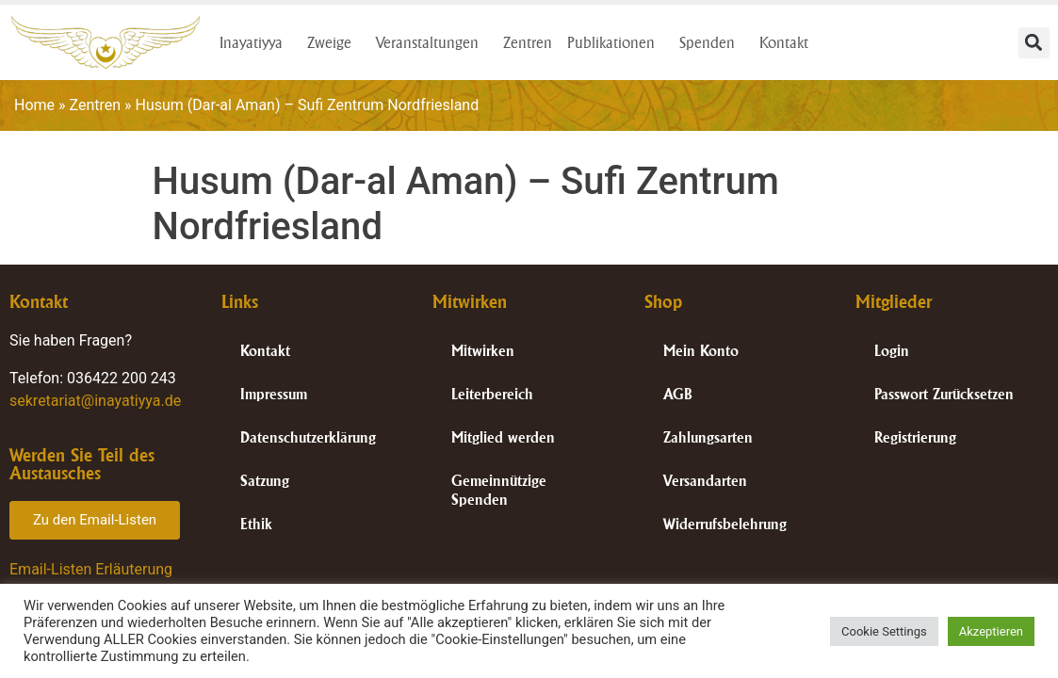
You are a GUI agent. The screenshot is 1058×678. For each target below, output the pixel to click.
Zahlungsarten (708, 437)
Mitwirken (482, 351)
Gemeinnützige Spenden (498, 490)
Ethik (256, 524)
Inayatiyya (256, 42)
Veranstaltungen (432, 42)
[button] (1034, 42)
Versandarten (705, 481)
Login (891, 351)
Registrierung (915, 437)
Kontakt (788, 42)
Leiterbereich (492, 394)
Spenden (711, 42)
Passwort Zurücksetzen (944, 394)
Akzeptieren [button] (991, 631)
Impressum (273, 394)
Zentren (527, 42)
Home (34, 105)
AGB (677, 394)
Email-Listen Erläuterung (90, 569)
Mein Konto (701, 351)
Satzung (264, 481)
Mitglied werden (503, 437)
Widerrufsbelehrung (725, 524)
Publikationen (615, 42)
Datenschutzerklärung (308, 437)
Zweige (334, 42)
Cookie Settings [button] (884, 631)
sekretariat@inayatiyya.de (95, 401)
